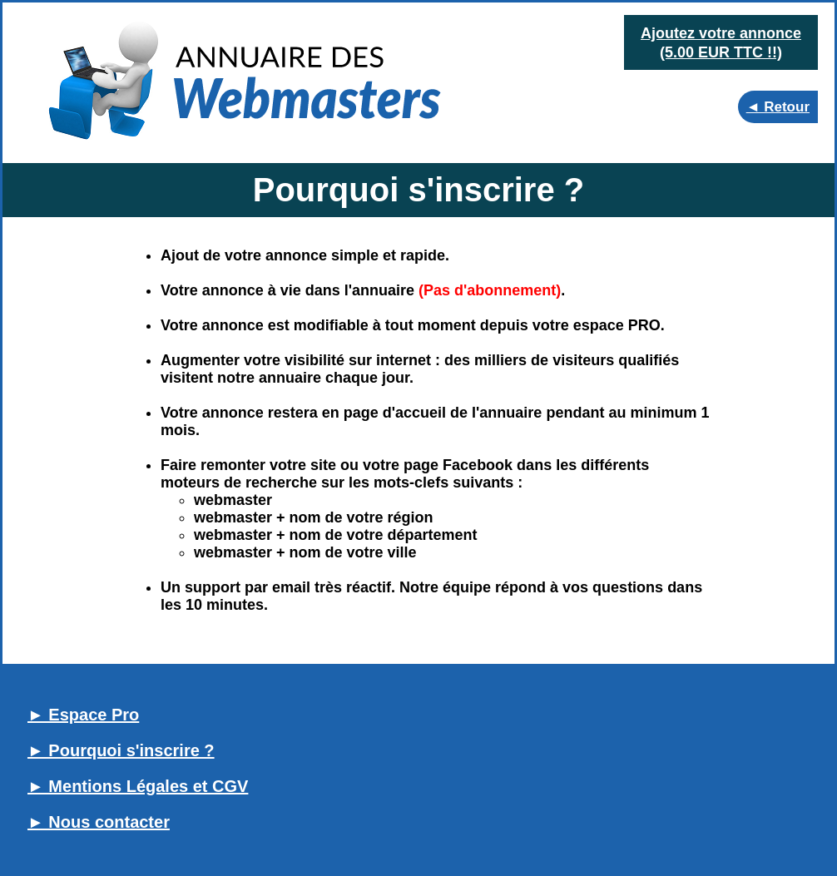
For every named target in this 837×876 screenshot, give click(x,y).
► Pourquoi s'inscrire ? (121, 750)
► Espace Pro (83, 714)
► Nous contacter (98, 822)
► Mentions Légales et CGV (137, 786)
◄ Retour (778, 107)
